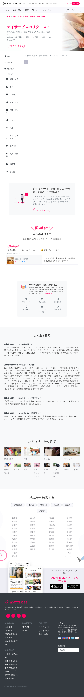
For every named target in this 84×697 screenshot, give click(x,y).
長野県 (32, 532)
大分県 (69, 539)
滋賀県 (32, 549)
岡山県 (51, 535)
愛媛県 (69, 518)
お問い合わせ (44, 634)
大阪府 (67, 505)
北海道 (14, 518)
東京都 (31, 505)
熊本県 (69, 535)
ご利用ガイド (44, 627)
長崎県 (69, 532)
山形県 (14, 535)
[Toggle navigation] (81, 3)
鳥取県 (51, 528)
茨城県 (14, 542)
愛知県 (32, 542)
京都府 (42, 511)
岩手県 (14, 525)
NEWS (24, 631)
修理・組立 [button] (17, 10)
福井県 (32, 525)
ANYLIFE (25, 627)
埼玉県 (56, 505)
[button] (26, 300)
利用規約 (8, 631)
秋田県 (14, 532)
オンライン (69, 556)
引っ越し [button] (35, 10)
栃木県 (14, 546)
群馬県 (14, 549)
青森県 (14, 521)
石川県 (32, 521)
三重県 (32, 546)
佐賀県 (69, 528)
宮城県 (14, 528)
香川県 (51, 549)
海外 (69, 553)
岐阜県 (32, 535)
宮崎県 (69, 542)
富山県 (32, 518)
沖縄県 (69, 549)
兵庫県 (51, 518)
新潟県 (14, 556)
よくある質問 (44, 631)
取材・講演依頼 (11, 664)
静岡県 (32, 539)
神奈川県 (43, 505)
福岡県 (69, 525)
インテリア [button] (47, 10)
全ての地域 (18, 505)
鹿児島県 (69, 546)
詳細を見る (48, 293)
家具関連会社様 (11, 661)
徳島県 (51, 546)
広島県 (51, 539)
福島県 (14, 539)
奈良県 (51, 521)
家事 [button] (27, 10)
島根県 (51, 532)
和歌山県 (51, 525)
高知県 (69, 521)
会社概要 (8, 627)
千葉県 (14, 553)
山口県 (51, 542)
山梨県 (32, 528)
